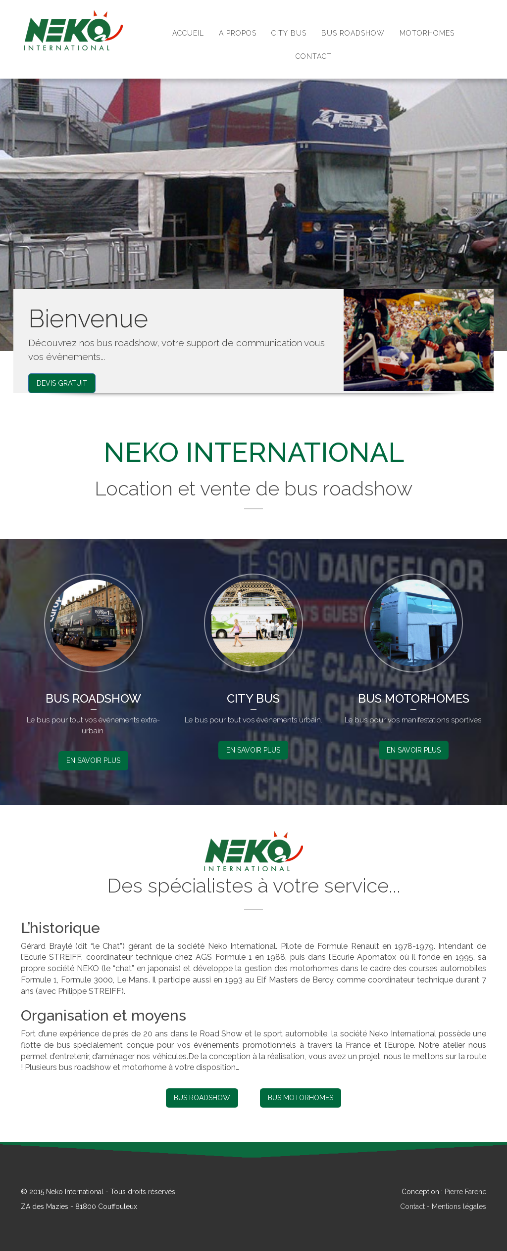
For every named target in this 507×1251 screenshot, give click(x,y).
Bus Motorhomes (300, 1098)
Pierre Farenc (465, 1192)
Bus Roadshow (202, 1098)
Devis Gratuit (62, 383)
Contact (412, 1206)
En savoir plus (93, 760)
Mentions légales (459, 1206)
